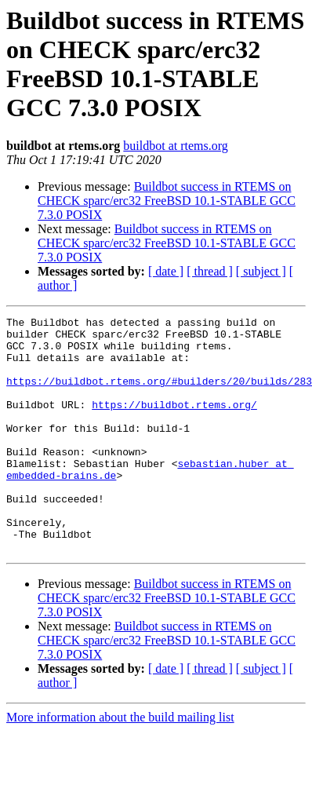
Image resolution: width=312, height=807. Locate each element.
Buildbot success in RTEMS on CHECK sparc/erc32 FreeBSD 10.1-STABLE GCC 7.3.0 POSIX (167, 200)
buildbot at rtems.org (175, 145)
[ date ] (165, 271)
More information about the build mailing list (120, 764)
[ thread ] (210, 271)
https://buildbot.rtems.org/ (174, 423)
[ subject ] (261, 271)
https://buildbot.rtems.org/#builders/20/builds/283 (159, 395)
